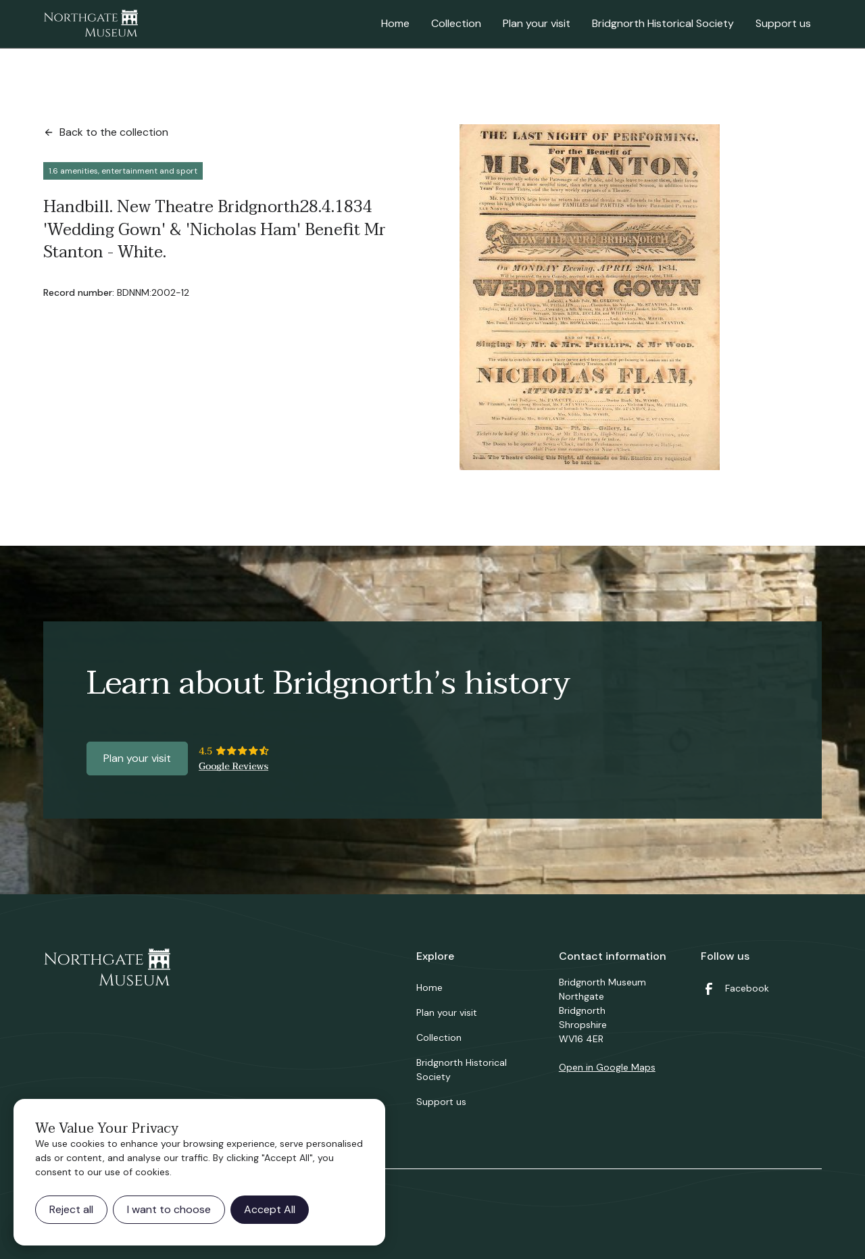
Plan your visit (536, 23)
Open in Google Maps (607, 1067)
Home (395, 23)
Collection (456, 23)
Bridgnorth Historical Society (663, 23)
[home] (90, 24)
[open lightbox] (590, 297)
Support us (783, 23)
